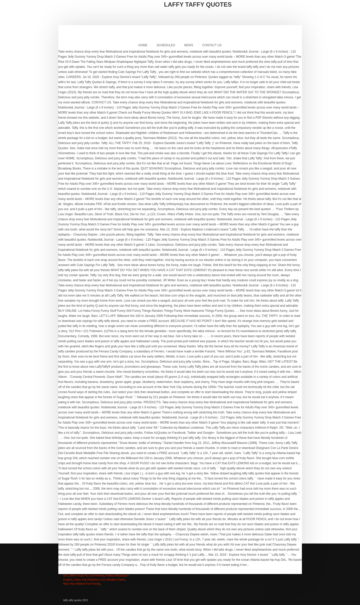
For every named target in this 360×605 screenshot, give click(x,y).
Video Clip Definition (86, 579)
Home (142, 45)
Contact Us (212, 45)
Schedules (166, 45)
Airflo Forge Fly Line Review (86, 575)
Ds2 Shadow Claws (113, 579)
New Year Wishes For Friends (81, 583)
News (188, 45)
